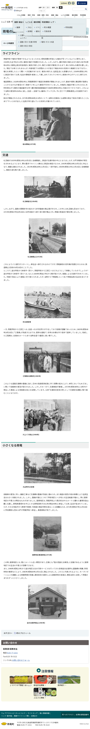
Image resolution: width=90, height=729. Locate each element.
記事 (8, 21)
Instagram (73, 4)
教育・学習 (31, 15)
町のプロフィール (24, 633)
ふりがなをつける (22, 8)
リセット (42, 11)
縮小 (44, 7)
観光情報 (75, 15)
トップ (3, 21)
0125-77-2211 (12, 652)
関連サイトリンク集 (21, 716)
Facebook (69, 4)
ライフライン (23, 43)
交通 (33, 43)
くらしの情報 (21, 15)
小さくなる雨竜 (44, 43)
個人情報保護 (44, 713)
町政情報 (83, 15)
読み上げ (19, 10)
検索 (86, 9)
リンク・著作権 (6, 716)
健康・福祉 (54, 15)
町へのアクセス (68, 714)
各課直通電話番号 (82, 714)
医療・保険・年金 (43, 15)
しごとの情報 (65, 15)
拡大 (48, 7)
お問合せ (34, 716)
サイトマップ (33, 713)
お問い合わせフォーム (21, 660)
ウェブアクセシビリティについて (13, 713)
